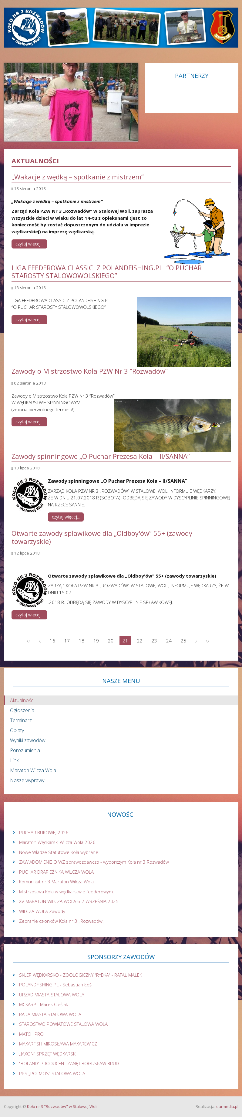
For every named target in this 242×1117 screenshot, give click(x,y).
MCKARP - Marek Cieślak (43, 1004)
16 (52, 641)
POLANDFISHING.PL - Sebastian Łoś (55, 985)
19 (96, 641)
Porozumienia (25, 750)
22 (140, 641)
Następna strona (196, 640)
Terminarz (21, 720)
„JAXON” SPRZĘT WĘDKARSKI (47, 1054)
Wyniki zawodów (27, 740)
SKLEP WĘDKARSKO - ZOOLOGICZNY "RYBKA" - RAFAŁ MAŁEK (80, 975)
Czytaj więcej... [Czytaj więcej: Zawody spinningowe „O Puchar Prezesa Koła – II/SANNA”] (66, 517)
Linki (14, 760)
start (28, 640)
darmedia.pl (227, 1106)
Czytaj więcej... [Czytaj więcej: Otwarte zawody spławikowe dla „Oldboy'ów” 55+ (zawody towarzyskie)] (29, 615)
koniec (207, 640)
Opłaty (17, 730)
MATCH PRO (31, 1034)
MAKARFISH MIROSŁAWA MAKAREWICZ (58, 1044)
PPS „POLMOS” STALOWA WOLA (52, 1073)
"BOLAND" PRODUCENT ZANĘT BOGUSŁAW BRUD (69, 1063)
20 (110, 641)
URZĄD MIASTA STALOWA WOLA (51, 995)
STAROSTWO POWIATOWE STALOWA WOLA (63, 1024)
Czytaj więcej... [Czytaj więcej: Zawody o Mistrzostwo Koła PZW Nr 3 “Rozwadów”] (29, 422)
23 (154, 641)
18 (81, 641)
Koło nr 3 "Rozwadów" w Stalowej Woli (62, 1106)
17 (67, 641)
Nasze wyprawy (27, 780)
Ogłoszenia (22, 710)
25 (183, 641)
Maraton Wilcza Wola (33, 770)
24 (169, 641)
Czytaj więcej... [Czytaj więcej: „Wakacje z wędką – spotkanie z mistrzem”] (29, 244)
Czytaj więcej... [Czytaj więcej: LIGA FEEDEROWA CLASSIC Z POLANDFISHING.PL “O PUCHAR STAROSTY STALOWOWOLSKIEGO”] (29, 319)
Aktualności (22, 700)
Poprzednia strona (40, 640)
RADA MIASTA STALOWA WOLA (50, 1014)
